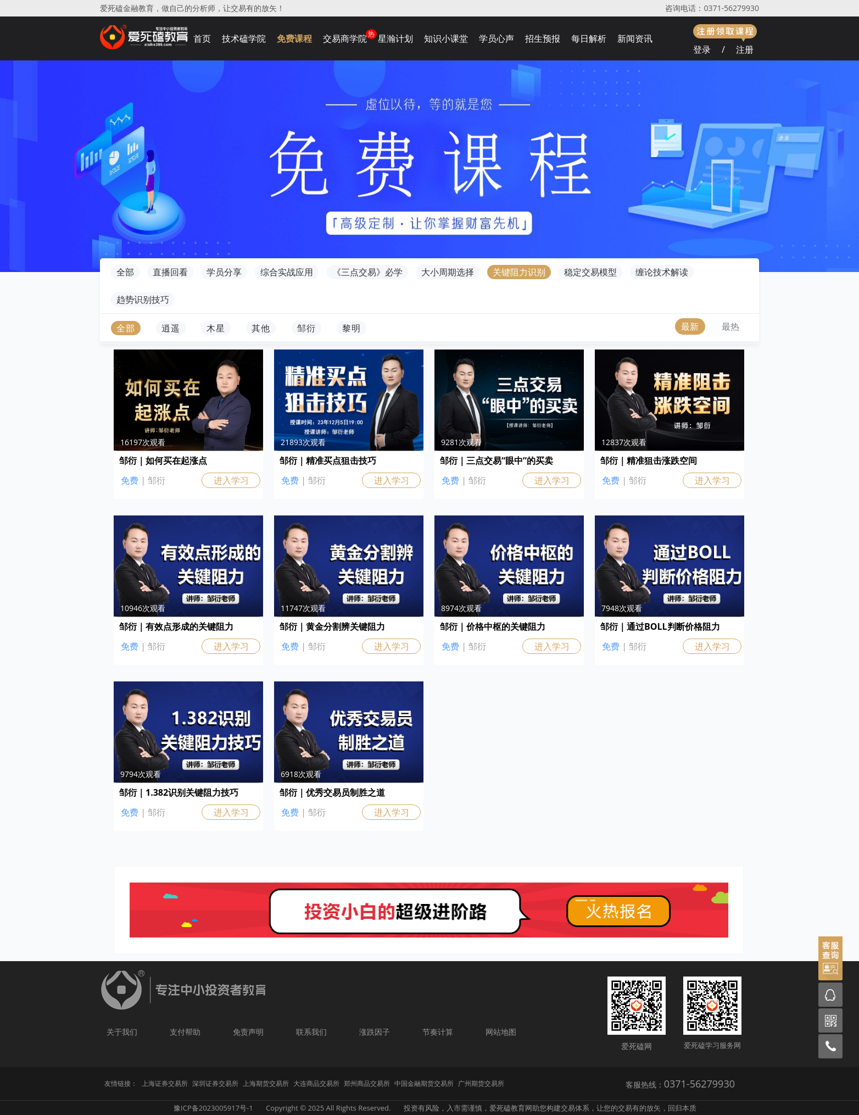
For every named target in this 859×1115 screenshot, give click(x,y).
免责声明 (248, 1032)
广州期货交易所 (481, 1083)
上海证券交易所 (165, 1083)
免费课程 (294, 38)
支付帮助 (185, 1032)
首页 (202, 38)
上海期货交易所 (266, 1083)
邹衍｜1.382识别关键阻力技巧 (178, 792)
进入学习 (231, 480)
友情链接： (120, 1083)
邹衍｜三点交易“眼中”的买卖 (496, 460)
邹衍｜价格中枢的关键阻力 (492, 626)
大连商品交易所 (316, 1083)
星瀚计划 (395, 38)
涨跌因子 (374, 1032)
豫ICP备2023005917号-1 (213, 1108)
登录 (702, 49)
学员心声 (496, 38)
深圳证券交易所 (215, 1083)
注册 (745, 49)
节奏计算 (437, 1032)
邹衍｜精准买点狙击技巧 (328, 460)
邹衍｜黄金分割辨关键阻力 (332, 626)
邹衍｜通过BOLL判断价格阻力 (660, 626)
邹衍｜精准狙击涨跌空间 (648, 460)
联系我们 (311, 1032)
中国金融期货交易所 (424, 1083)
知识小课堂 (446, 38)
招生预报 (542, 38)
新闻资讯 (634, 38)
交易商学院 (345, 38)
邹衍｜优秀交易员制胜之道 (332, 792)
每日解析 (588, 38)
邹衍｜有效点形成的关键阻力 (176, 626)
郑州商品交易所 (367, 1083)
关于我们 (122, 1032)
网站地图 (501, 1032)
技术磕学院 (244, 38)
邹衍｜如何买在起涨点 (163, 460)
